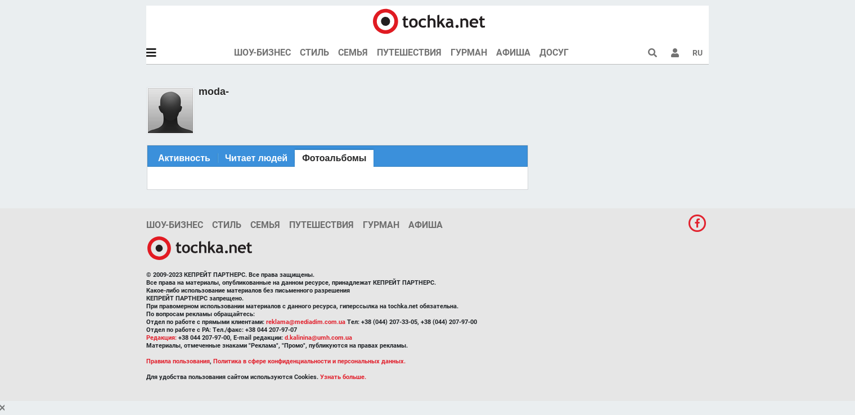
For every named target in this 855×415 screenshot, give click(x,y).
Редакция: (161, 337)
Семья (353, 52)
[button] (675, 53)
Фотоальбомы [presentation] (334, 158)
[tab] (184, 158)
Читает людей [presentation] (256, 158)
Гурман (469, 52)
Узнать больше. (343, 377)
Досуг (554, 52)
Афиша (513, 52)
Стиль (314, 52)
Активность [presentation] (184, 158)
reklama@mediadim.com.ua (305, 322)
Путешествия (409, 52)
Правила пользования (178, 361)
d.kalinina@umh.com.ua (318, 337)
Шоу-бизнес (262, 52)
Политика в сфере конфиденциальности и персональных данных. (309, 361)
